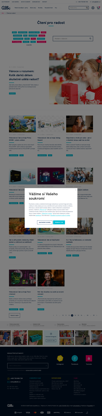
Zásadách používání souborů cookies (60, 215)
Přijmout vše (43, 209)
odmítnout (38, 215)
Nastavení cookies (47, 213)
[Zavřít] (75, 190)
